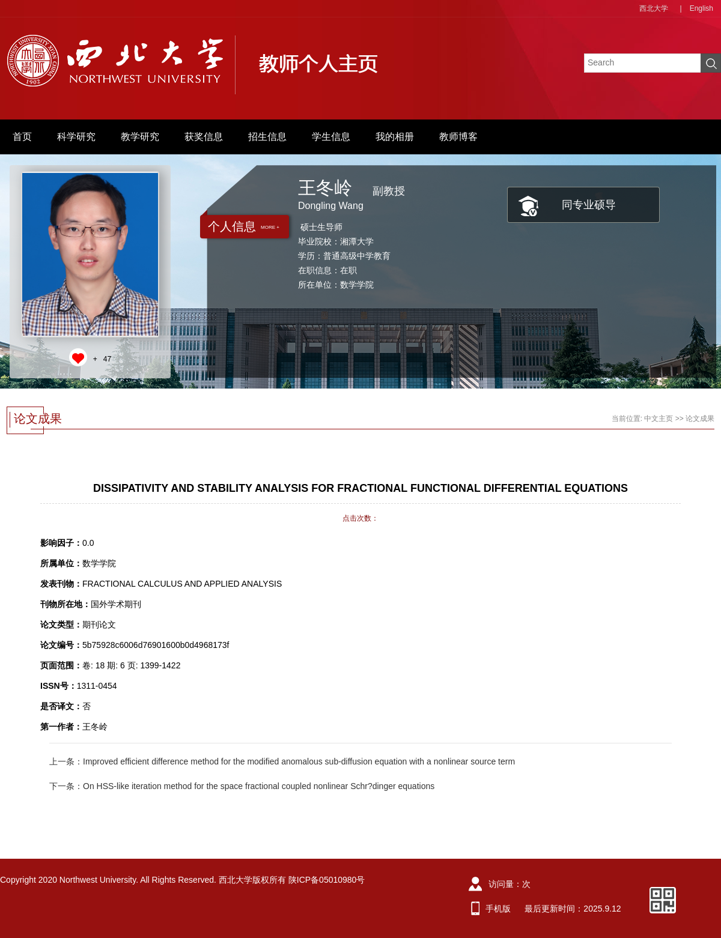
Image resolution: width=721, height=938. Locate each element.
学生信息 (331, 137)
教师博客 (458, 137)
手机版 (498, 908)
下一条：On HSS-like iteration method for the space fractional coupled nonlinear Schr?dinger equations (241, 786)
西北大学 (653, 8)
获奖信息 (203, 137)
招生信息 (267, 137)
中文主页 (658, 418)
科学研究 (76, 137)
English (701, 8)
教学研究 (140, 137)
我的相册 (395, 137)
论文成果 (700, 418)
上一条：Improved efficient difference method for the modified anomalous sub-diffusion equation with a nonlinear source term (282, 761)
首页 (22, 137)
